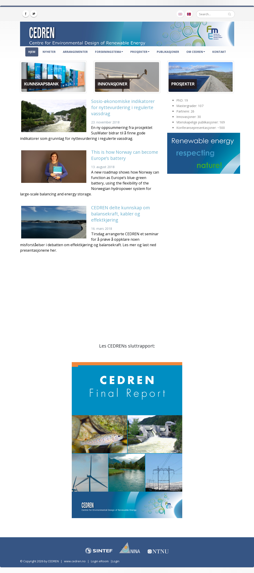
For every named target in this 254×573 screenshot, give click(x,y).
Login (115, 561)
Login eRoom (100, 561)
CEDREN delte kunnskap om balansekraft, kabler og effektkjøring (120, 214)
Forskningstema (109, 52)
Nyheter (49, 52)
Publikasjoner (168, 52)
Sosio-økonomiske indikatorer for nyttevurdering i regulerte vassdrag (123, 107)
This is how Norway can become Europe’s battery (124, 155)
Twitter (33, 13)
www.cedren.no (75, 561)
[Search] (215, 14)
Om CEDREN (195, 52)
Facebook (25, 13)
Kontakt (219, 52)
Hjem (31, 52)
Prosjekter (139, 52)
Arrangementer (75, 52)
